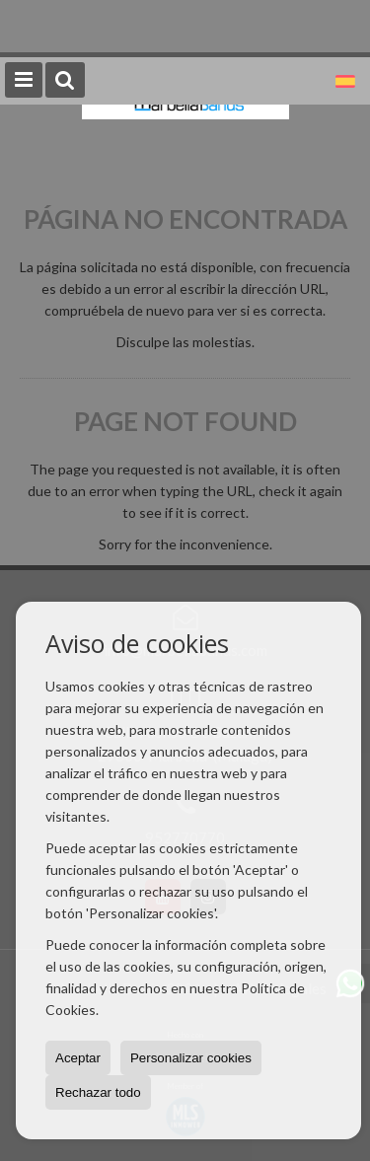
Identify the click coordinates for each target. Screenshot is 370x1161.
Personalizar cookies (191, 1058)
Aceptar (78, 1058)
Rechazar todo (98, 1092)
